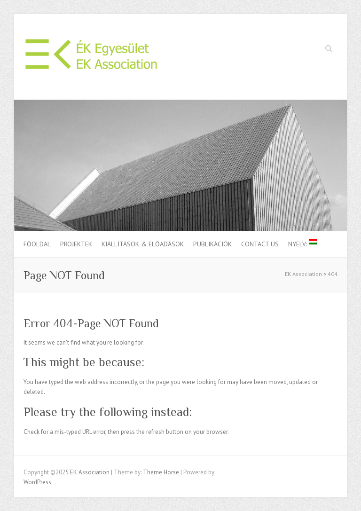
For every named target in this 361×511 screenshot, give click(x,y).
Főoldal (37, 244)
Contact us (260, 244)
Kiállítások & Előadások (143, 244)
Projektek (76, 244)
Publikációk (212, 244)
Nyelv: (302, 243)
